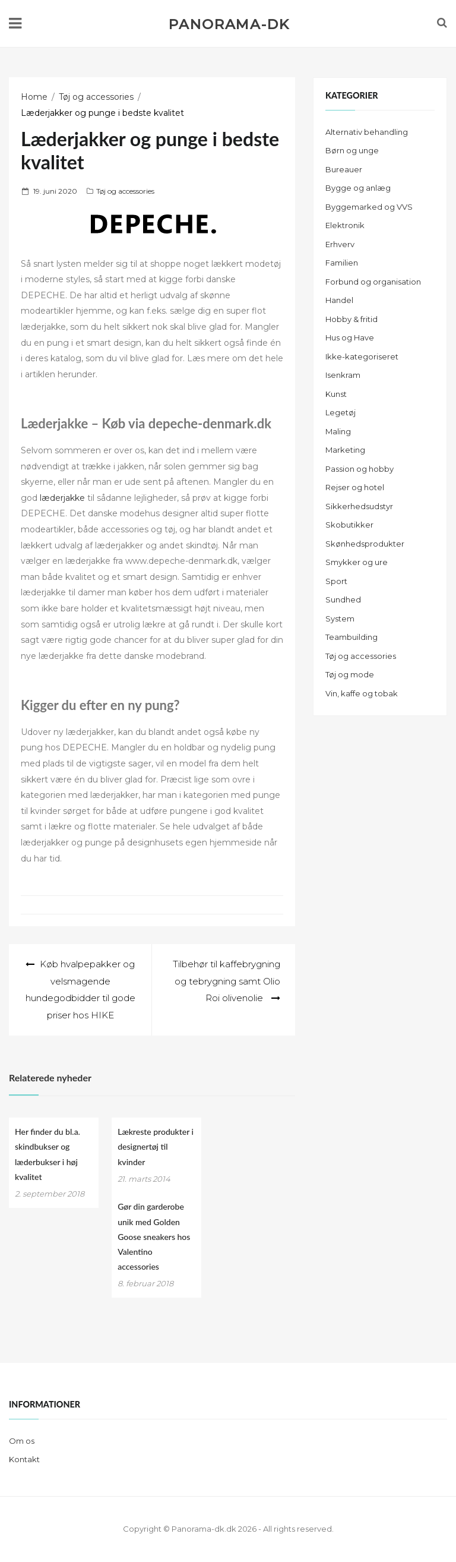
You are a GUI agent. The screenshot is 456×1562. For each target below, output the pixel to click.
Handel (339, 300)
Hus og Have (349, 337)
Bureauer (343, 169)
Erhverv (339, 244)
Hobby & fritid (351, 319)
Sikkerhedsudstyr (359, 506)
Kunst (336, 394)
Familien (341, 262)
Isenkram (342, 375)
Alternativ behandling (366, 132)
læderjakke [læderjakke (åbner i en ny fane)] (62, 498)
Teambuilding (351, 637)
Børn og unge (352, 150)
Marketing (345, 450)
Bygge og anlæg (358, 188)
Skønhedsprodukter (364, 543)
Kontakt (24, 1459)
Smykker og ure (356, 562)
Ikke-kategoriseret (361, 356)
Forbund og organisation (373, 281)
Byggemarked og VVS (369, 207)
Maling (338, 431)
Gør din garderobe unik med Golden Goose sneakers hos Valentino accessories (154, 1236)
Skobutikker (349, 524)
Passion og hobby (359, 469)
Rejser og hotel (354, 487)
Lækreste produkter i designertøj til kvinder (156, 1146)
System (339, 618)
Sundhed (343, 599)
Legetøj (340, 412)
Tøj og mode (349, 674)
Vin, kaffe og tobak (361, 693)
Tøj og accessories (125, 191)
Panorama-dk (229, 24)
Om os (21, 1441)
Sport (336, 581)
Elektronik (345, 225)
